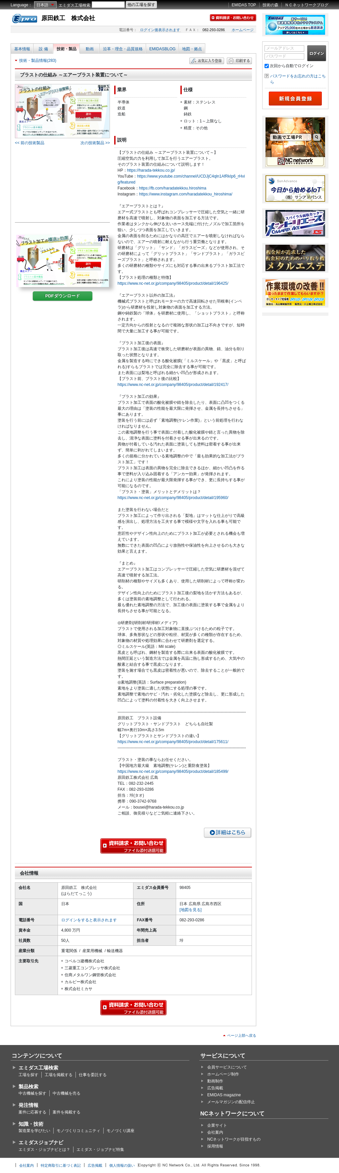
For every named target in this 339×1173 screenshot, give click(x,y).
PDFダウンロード (62, 295)
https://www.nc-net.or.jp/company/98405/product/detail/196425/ (173, 283)
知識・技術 (31, 1124)
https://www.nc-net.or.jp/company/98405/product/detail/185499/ (173, 771)
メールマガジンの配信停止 (231, 1102)
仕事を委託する (93, 1074)
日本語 (42, 5)
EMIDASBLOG (162, 49)
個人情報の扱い (122, 1165)
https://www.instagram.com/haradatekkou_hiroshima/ (185, 194)
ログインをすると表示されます (89, 920)
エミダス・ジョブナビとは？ (44, 1149)
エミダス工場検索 (74, 5)
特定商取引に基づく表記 (61, 1165)
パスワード (276, 56)
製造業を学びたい (34, 1130)
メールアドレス (280, 48)
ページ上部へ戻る (241, 1035)
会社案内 (215, 1132)
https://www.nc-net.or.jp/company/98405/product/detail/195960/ (173, 497)
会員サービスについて (227, 1067)
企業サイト (217, 1125)
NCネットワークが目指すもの (234, 1139)
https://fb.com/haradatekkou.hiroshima (172, 188)
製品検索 (28, 1086)
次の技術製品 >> (95, 143)
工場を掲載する (59, 1074)
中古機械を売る (66, 1093)
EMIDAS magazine (224, 1095)
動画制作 (215, 1081)
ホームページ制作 (223, 1074)
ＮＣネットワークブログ (306, 5)
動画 (90, 49)
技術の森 (270, 5)
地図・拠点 (192, 49)
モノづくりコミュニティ (78, 1130)
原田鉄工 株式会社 (68, 18)
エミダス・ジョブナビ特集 (100, 1149)
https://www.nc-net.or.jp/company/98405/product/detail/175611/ (173, 741)
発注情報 (28, 1105)
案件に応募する (32, 1112)
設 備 (43, 49)
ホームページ (243, 30)
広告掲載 (215, 1088)
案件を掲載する (66, 1112)
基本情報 (22, 49)
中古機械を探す (32, 1093)
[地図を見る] (190, 909)
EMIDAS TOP (244, 5)
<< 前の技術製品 (29, 143)
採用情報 (215, 1146)
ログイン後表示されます (160, 30)
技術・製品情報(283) (37, 60)
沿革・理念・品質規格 (123, 49)
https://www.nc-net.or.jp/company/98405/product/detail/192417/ (173, 384)
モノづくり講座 (120, 1130)
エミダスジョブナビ (41, 1142)
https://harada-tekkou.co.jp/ (151, 170)
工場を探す (28, 1074)
